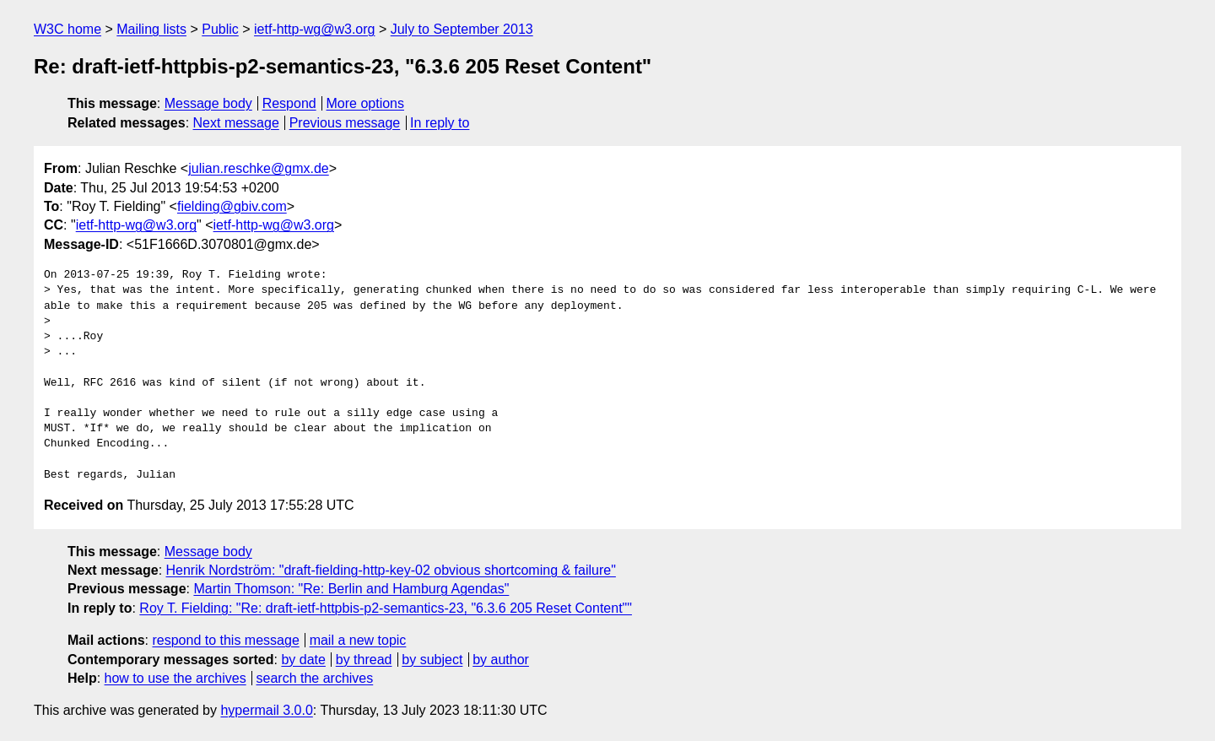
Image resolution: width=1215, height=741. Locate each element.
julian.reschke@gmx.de (258, 168)
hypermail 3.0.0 (266, 710)
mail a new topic (358, 640)
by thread (364, 659)
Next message (236, 123)
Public (220, 29)
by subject (432, 659)
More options (366, 103)
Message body (208, 103)
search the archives (315, 678)
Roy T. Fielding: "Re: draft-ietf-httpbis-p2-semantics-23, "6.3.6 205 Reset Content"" (385, 608)
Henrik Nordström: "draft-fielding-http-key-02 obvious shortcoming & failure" (391, 570)
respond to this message (225, 640)
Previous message (345, 123)
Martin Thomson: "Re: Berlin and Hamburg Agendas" (351, 588)
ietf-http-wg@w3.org (314, 29)
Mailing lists (151, 29)
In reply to (439, 123)
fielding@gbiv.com (232, 206)
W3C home (67, 29)
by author (500, 659)
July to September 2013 (462, 29)
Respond (289, 103)
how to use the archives (175, 678)
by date (303, 659)
